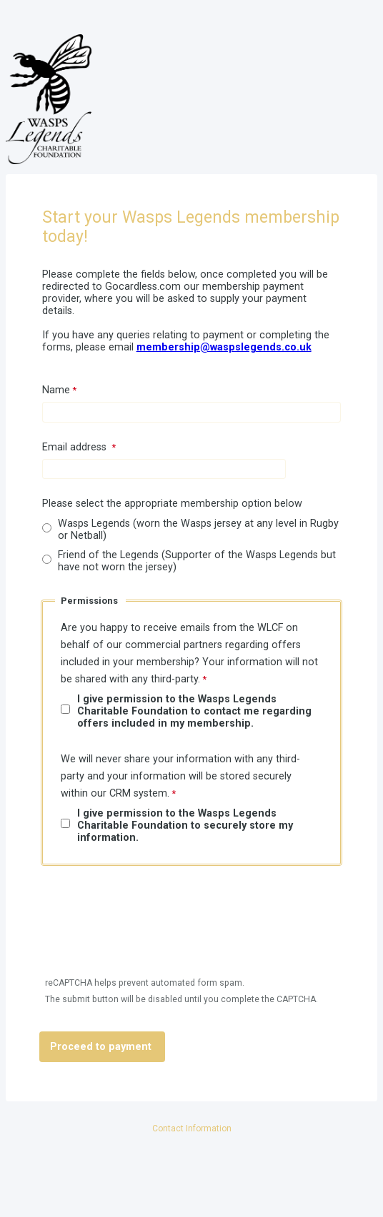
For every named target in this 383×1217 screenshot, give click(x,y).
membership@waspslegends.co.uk (224, 347)
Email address (75, 447)
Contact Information (192, 1128)
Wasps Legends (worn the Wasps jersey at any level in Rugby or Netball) (198, 529)
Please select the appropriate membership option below (172, 504)
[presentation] (149, 930)
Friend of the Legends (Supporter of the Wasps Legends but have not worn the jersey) (197, 561)
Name (56, 390)
